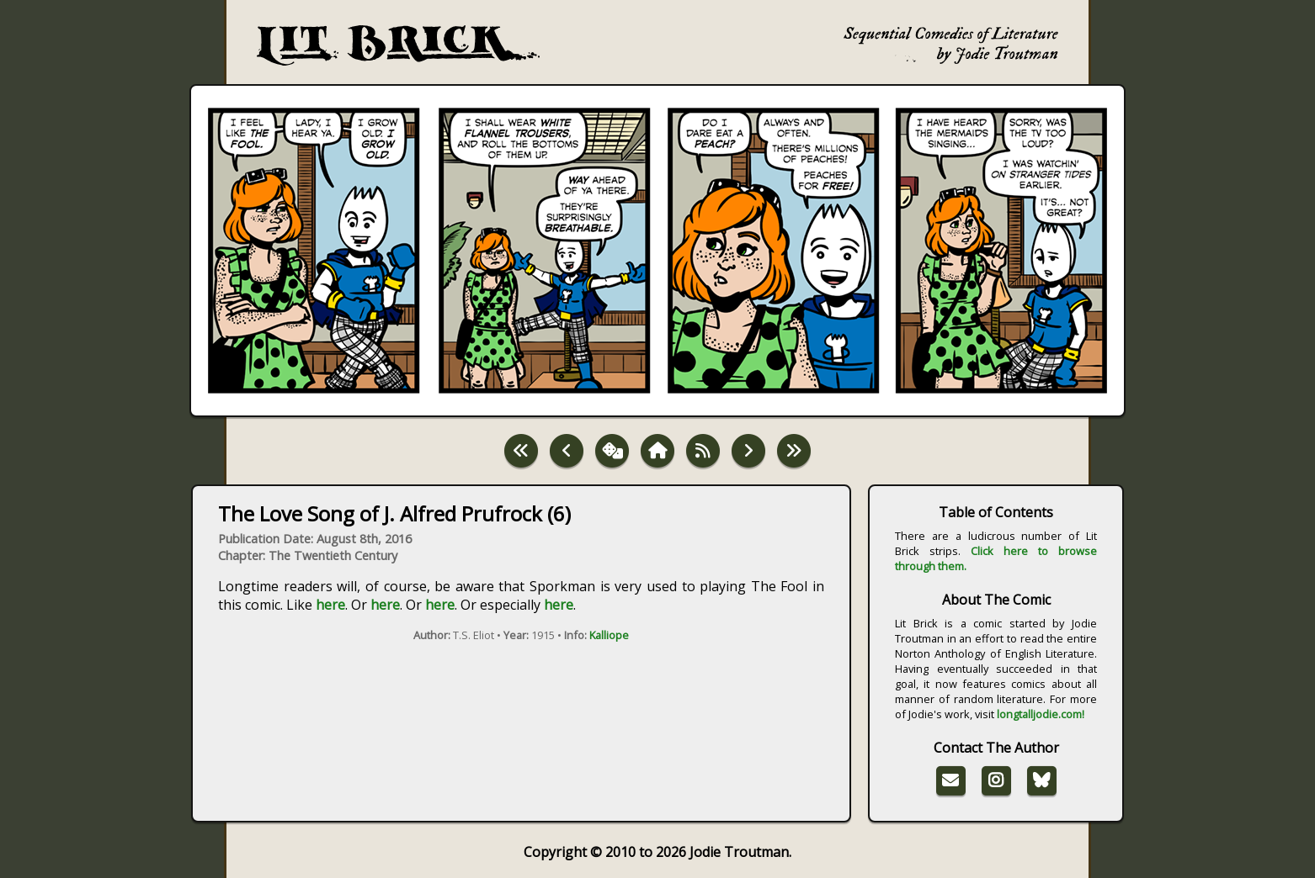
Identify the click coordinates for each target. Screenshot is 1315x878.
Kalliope (609, 635)
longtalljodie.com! (1040, 714)
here (330, 604)
